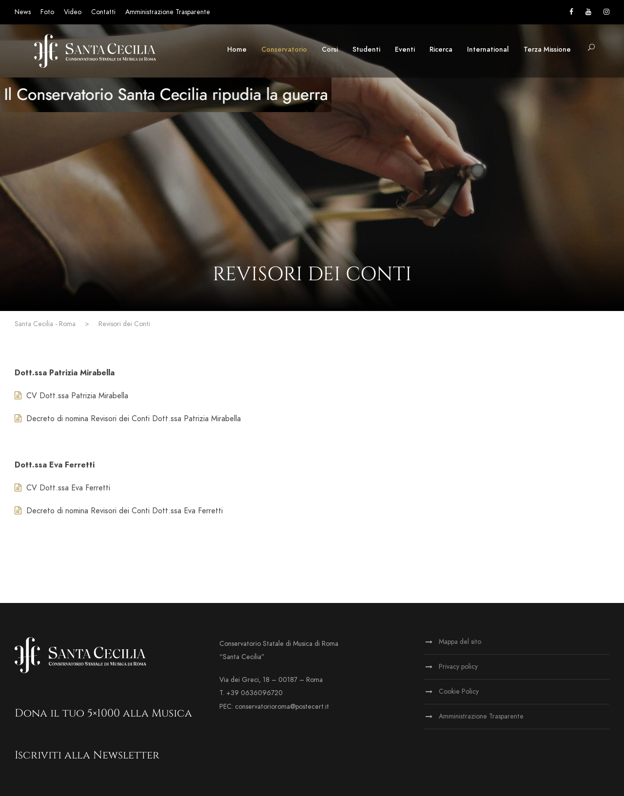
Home (237, 49)
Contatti (103, 12)
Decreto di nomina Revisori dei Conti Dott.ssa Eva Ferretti (124, 510)
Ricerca (440, 49)
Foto (47, 12)
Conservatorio (284, 49)
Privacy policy (458, 666)
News (23, 12)
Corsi (330, 49)
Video (72, 12)
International (488, 49)
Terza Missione (547, 49)
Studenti (366, 49)
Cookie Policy (459, 691)
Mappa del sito (460, 641)
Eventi (405, 49)
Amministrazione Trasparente (167, 12)
